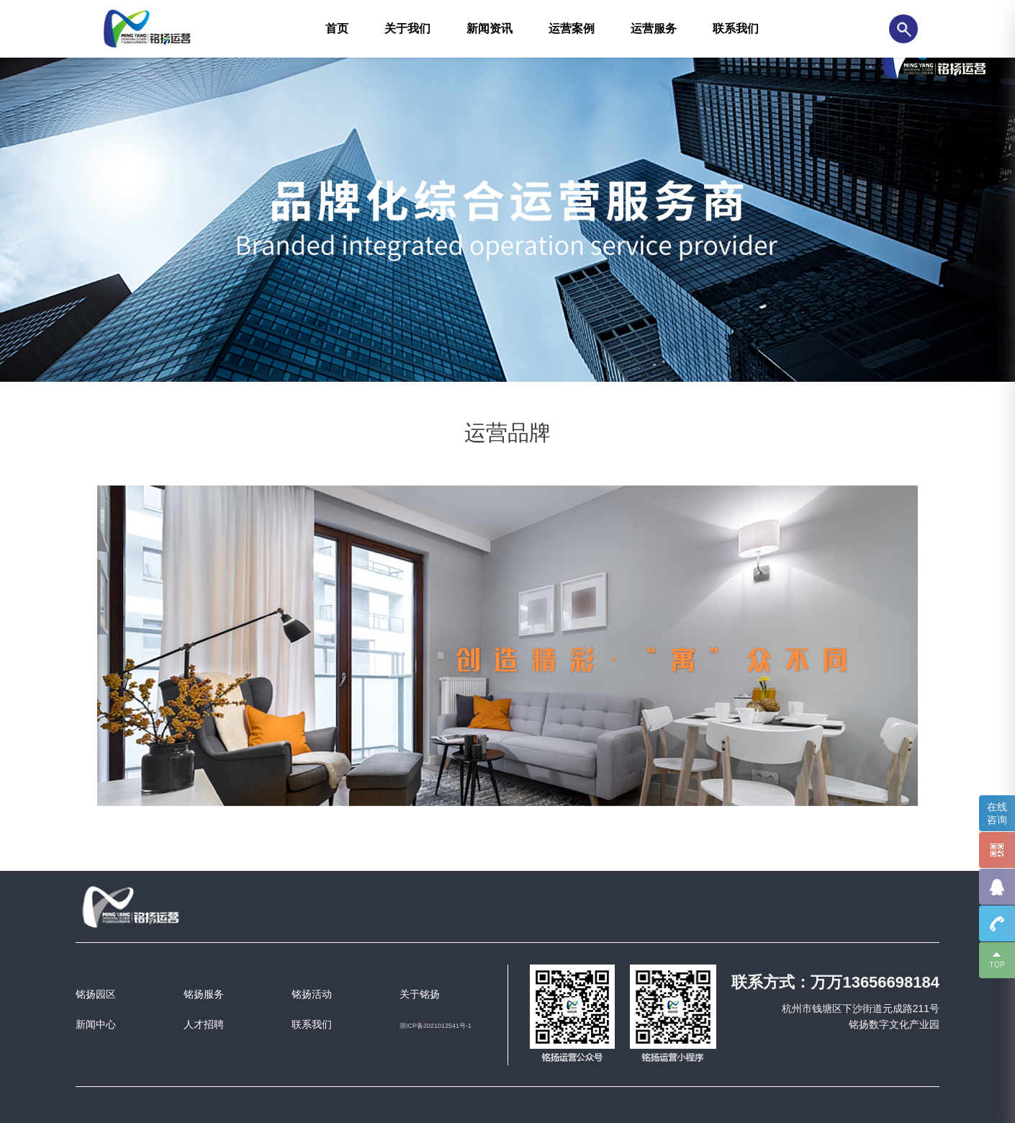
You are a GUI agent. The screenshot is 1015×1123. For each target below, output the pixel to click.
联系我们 (736, 28)
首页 (336, 28)
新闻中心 (96, 1024)
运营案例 (572, 28)
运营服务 (654, 28)
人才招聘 (204, 1024)
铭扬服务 (204, 994)
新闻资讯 (489, 28)
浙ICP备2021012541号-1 (436, 1025)
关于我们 (407, 28)
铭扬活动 (312, 994)
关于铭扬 (420, 994)
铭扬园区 (96, 994)
